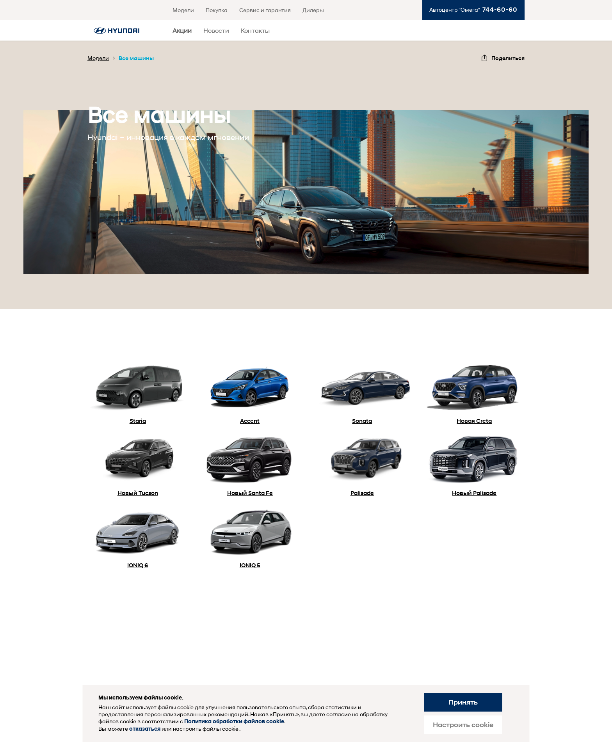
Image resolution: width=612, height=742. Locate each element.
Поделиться (508, 58)
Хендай (116, 30)
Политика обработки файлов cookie (234, 721)
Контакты (255, 30)
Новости (216, 30)
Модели (183, 10)
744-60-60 (500, 9)
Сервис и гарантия (265, 10)
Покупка (217, 10)
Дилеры (313, 10)
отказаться (144, 729)
